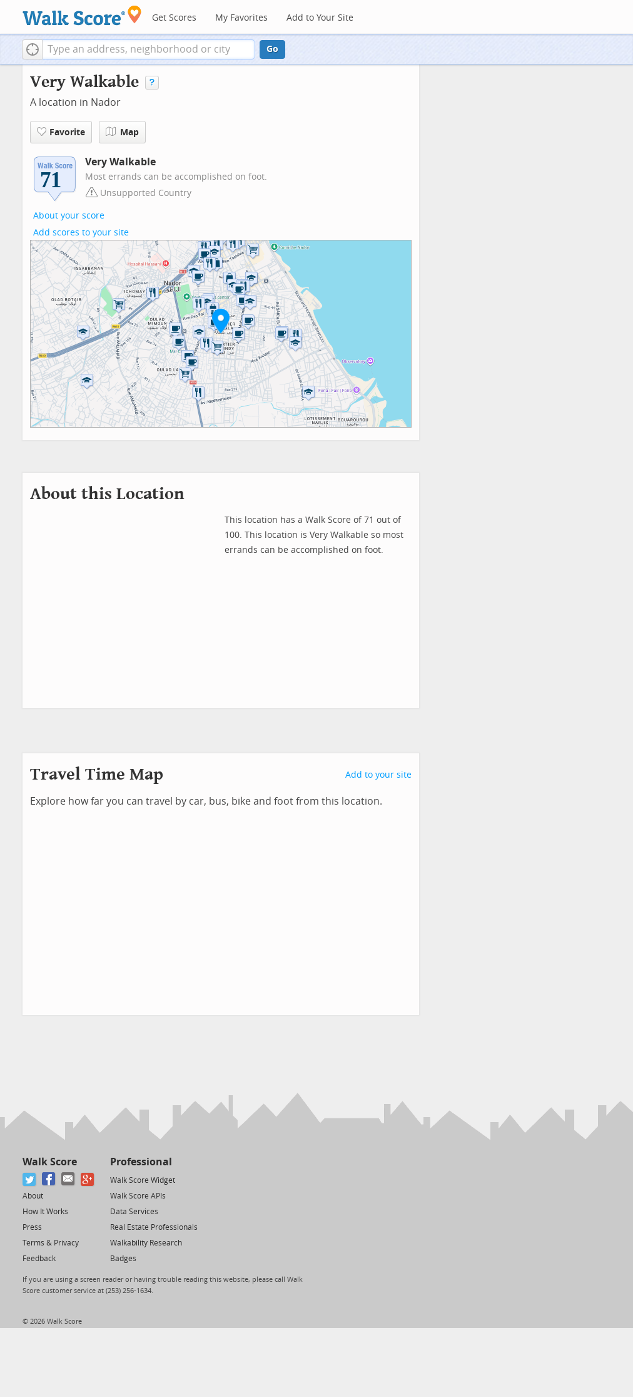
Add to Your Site (319, 18)
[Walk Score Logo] (82, 15)
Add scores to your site (81, 232)
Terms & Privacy (51, 1243)
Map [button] (122, 132)
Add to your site (378, 775)
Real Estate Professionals (154, 1227)
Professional (141, 1162)
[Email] (68, 1179)
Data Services (134, 1211)
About (33, 1196)
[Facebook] (49, 1179)
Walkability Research (146, 1243)
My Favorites (241, 18)
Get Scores (174, 18)
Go (272, 49)
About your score (68, 215)
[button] (32, 49)
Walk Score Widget (142, 1180)
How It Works (45, 1211)
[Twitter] (30, 1179)
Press (32, 1227)
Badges (123, 1258)
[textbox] (148, 49)
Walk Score (50, 1162)
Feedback (39, 1258)
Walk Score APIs (138, 1196)
